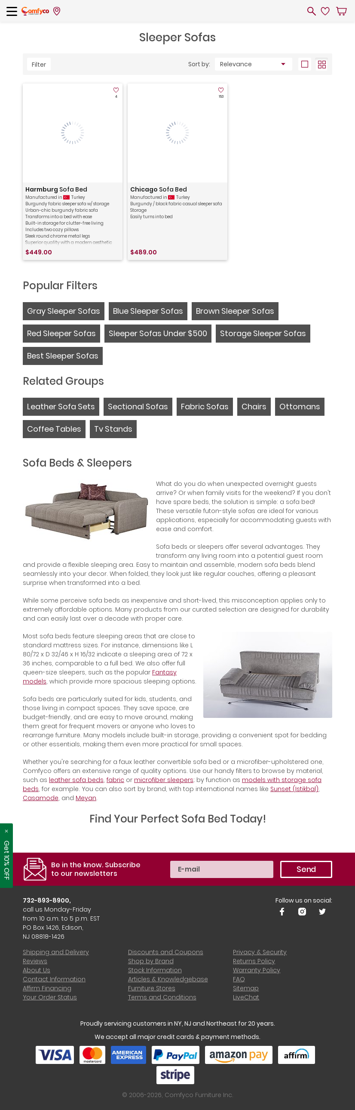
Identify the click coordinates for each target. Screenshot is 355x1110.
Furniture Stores (151, 988)
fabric (115, 780)
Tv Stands (113, 429)
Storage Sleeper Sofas (263, 333)
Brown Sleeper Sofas (235, 311)
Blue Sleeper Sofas (148, 311)
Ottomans (299, 406)
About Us (36, 970)
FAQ (239, 979)
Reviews (35, 961)
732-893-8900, (47, 900)
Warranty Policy (256, 970)
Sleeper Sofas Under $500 (158, 333)
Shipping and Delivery (56, 952)
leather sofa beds (76, 780)
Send (306, 869)
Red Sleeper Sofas (61, 333)
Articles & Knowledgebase (168, 979)
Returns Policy (254, 961)
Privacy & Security (260, 952)
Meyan (86, 798)
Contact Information (54, 979)
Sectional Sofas (138, 406)
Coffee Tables (54, 429)
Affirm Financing (47, 988)
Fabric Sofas (205, 406)
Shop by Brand (151, 961)
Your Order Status (50, 997)
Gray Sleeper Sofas (63, 311)
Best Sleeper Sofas (62, 355)
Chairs (254, 406)
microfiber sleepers (163, 780)
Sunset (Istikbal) (294, 789)
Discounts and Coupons (165, 952)
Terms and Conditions (162, 997)
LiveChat (246, 997)
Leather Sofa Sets (61, 406)
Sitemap (246, 988)
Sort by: (199, 64)
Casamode (40, 798)
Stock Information (155, 970)
